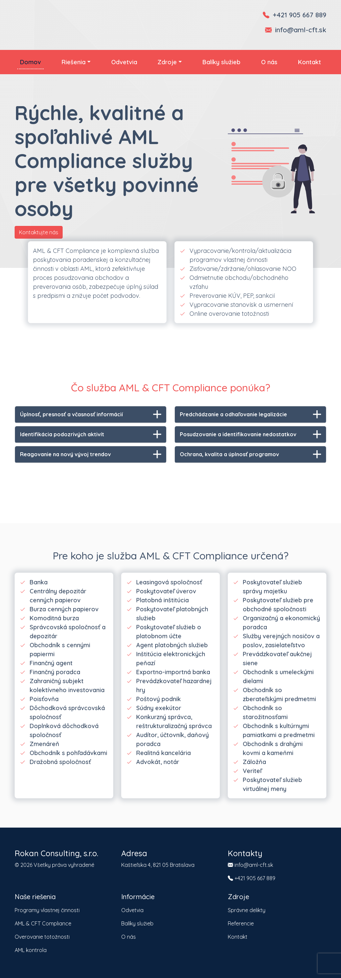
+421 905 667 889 (299, 15)
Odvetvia (124, 62)
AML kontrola (31, 950)
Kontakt (309, 62)
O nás (269, 62)
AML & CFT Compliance (43, 923)
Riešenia (74, 62)
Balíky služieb (221, 62)
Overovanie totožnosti (42, 936)
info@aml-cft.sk (300, 30)
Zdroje (167, 62)
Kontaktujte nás (38, 232)
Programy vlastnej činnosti (47, 910)
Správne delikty (246, 910)
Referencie (241, 923)
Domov (30, 62)
